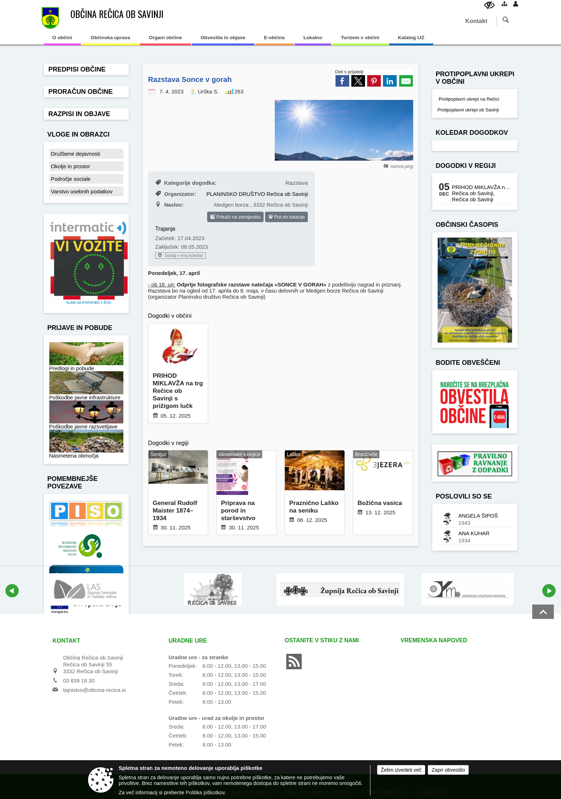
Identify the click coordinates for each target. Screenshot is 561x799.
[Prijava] (516, 3)
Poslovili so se (464, 496)
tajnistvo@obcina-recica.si (94, 690)
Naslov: (169, 205)
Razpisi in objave (79, 114)
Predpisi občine (77, 69)
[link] (342, 81)
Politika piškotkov (205, 792)
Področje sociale (71, 179)
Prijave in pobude (80, 327)
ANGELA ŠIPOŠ (478, 516)
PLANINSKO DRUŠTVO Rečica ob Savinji (257, 194)
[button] (12, 590)
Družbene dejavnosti (75, 154)
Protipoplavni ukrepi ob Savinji (468, 109)
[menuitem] (62, 40)
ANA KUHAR (474, 533)
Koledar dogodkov (472, 132)
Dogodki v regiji (466, 165)
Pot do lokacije (286, 217)
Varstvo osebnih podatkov (82, 191)
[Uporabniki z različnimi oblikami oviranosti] (489, 5)
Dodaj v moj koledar (180, 255)
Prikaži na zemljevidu (235, 217)
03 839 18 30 (79, 681)
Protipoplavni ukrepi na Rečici (469, 99)
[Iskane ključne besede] (500, 20)
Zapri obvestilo (448, 770)
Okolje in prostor (70, 166)
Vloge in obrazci (78, 134)
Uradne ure (188, 641)
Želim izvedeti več (401, 770)
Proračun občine (81, 91)
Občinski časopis (467, 224)
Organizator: (175, 194)
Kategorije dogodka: (185, 183)
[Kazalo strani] (504, 3)
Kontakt (476, 21)
